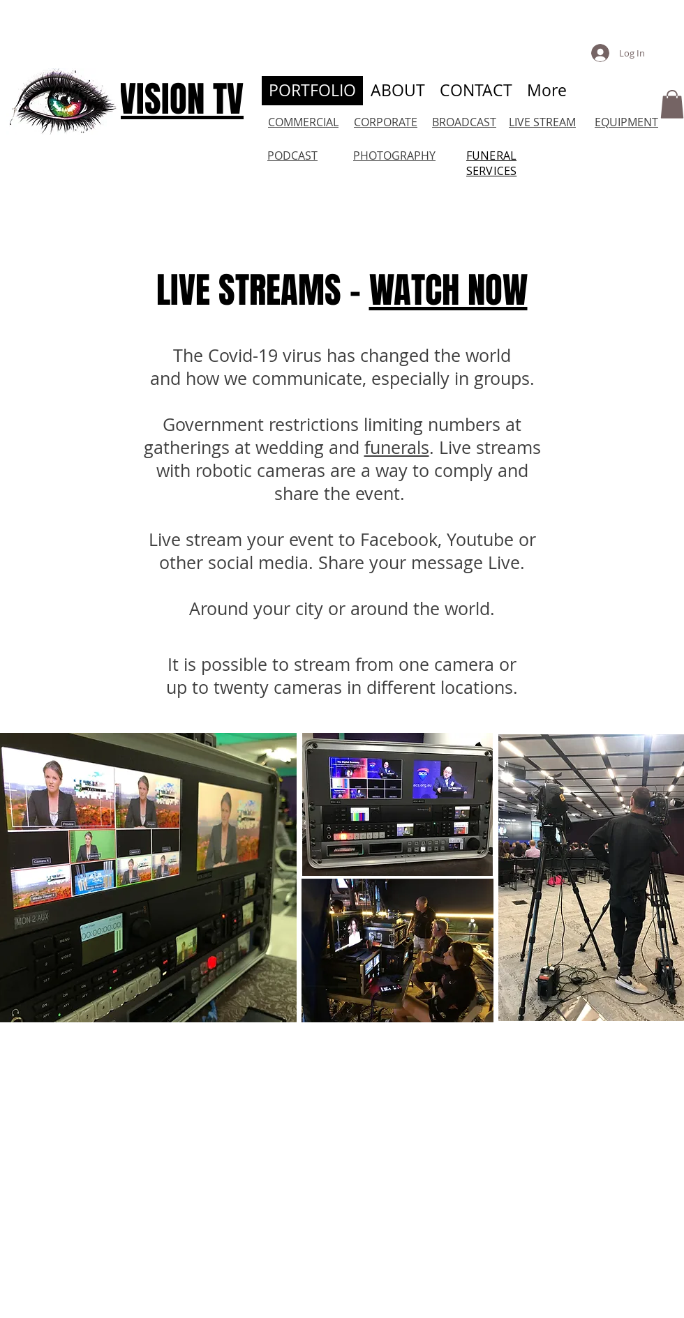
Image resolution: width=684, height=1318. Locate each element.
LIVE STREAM (542, 122)
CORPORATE (385, 122)
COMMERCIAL (303, 122)
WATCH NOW (448, 290)
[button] (672, 104)
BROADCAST (464, 122)
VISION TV (181, 99)
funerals (396, 447)
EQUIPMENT (626, 122)
